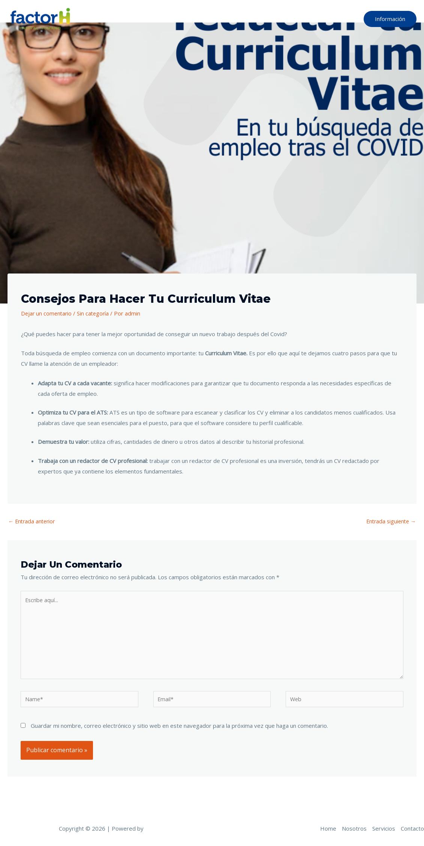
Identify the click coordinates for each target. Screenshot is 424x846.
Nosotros (269, 19)
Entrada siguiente (389, 521)
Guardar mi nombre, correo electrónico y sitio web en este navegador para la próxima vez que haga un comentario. (179, 731)
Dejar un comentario (47, 313)
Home (238, 19)
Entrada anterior (33, 521)
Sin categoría (95, 313)
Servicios (304, 19)
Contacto (339, 19)
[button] (390, 19)
